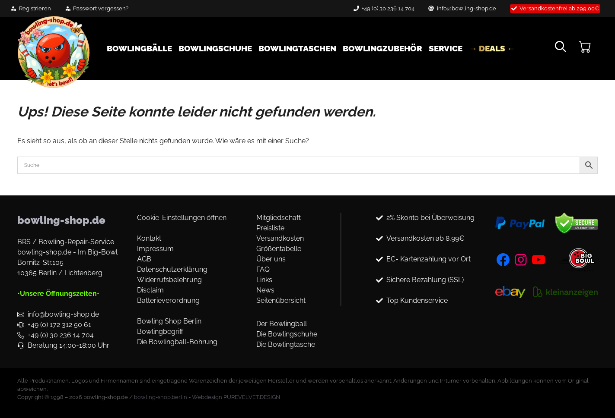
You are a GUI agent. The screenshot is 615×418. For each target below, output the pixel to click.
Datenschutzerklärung (172, 269)
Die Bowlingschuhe (286, 334)
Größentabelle (278, 249)
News (265, 290)
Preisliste (270, 228)
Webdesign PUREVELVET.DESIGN (236, 397)
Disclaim (150, 290)
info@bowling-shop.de (466, 8)
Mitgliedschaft (278, 218)
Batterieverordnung (168, 300)
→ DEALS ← (492, 48)
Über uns (271, 259)
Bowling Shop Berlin (169, 321)
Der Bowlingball (281, 324)
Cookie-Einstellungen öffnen (181, 218)
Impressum (155, 249)
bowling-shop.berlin (160, 397)
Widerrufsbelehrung (169, 280)
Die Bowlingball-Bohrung (177, 342)
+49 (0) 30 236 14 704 (388, 8)
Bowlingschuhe (215, 48)
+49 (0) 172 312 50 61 (59, 325)
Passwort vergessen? (100, 8)
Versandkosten (280, 238)
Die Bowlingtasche (285, 344)
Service (445, 48)
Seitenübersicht (281, 300)
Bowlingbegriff (160, 331)
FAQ (263, 269)
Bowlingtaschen (297, 48)
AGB (144, 259)
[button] (560, 48)
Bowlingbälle (139, 48)
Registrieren (35, 8)
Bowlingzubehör (382, 48)
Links (264, 280)
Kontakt (149, 238)
